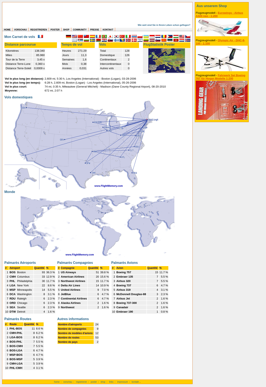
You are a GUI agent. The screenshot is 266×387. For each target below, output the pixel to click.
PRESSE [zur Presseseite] (94, 29)
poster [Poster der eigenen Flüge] (94, 382)
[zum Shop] (222, 6)
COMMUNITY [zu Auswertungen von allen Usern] (80, 29)
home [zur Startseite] (57, 382)
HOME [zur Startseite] (7, 29)
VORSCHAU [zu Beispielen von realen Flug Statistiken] (20, 29)
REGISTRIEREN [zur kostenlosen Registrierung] (38, 29)
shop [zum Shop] (103, 382)
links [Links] (111, 382)
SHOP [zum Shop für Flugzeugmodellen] (66, 29)
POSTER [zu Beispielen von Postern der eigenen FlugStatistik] (55, 29)
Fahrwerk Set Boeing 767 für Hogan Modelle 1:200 (220, 77)
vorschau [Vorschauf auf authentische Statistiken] (67, 382)
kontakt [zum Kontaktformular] (135, 382)
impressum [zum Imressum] (122, 382)
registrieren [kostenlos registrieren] (81, 382)
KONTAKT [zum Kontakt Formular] (108, 29)
